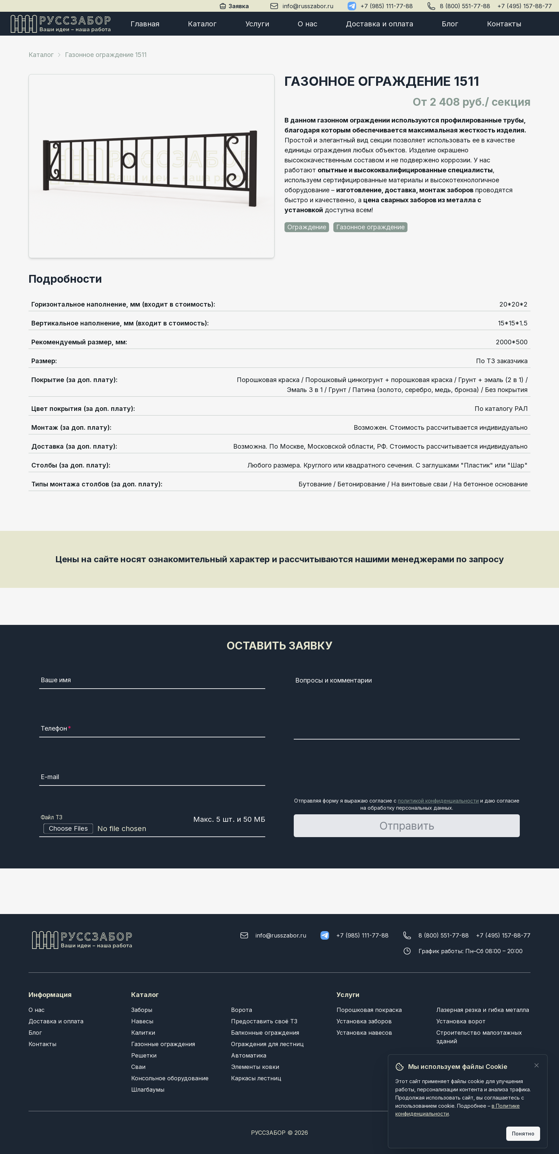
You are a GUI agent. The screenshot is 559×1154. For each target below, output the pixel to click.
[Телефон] (152, 730)
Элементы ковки (255, 1066)
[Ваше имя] (152, 681)
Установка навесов (364, 1032)
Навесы (142, 1021)
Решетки (144, 1055)
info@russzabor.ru (308, 6)
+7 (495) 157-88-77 (524, 6)
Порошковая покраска (369, 1009)
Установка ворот (461, 1021)
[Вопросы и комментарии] (406, 707)
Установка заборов (364, 1021)
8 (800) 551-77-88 (465, 6)
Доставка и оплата (379, 24)
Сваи (138, 1066)
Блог (450, 24)
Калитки (143, 1032)
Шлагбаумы (147, 1089)
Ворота (241, 1009)
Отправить (407, 825)
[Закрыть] (536, 1065)
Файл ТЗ (52, 817)
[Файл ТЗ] (152, 828)
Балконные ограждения (265, 1032)
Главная (144, 24)
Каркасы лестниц (256, 1078)
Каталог (202, 24)
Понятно (523, 1133)
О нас (307, 24)
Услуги (257, 24)
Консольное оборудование (170, 1078)
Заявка (233, 5)
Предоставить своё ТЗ (264, 1021)
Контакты (504, 24)
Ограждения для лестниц (267, 1044)
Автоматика (248, 1055)
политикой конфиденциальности (438, 801)
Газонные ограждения (163, 1044)
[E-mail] (152, 778)
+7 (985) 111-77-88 (386, 6)
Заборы (141, 1009)
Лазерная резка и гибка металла (482, 1009)
